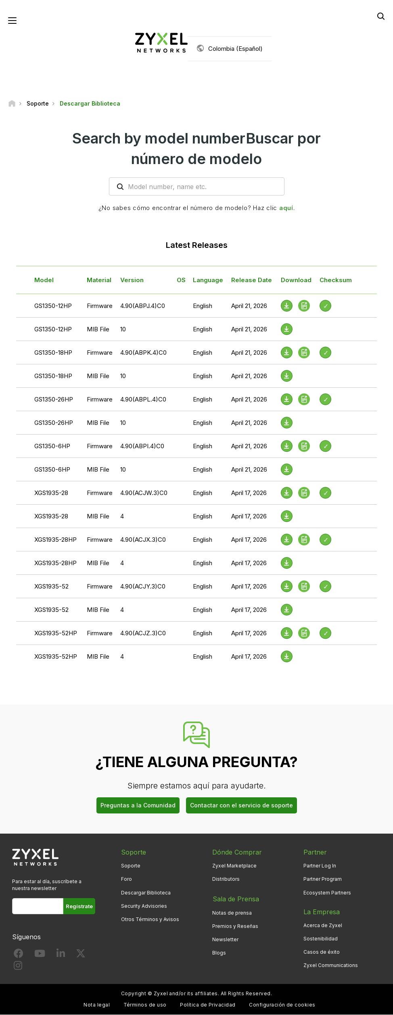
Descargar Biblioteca (146, 893)
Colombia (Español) (235, 48)
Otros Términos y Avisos (150, 920)
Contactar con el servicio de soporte (241, 805)
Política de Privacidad (208, 1005)
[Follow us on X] (81, 956)
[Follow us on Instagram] (18, 967)
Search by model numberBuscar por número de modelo (196, 148)
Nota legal (97, 1005)
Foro (126, 879)
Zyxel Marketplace (234, 866)
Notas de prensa (232, 912)
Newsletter (225, 939)
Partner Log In (319, 866)
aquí (286, 208)
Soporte (130, 866)
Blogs (219, 952)
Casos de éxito (321, 952)
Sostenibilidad (320, 939)
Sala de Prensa (235, 898)
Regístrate (79, 906)
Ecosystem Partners (327, 893)
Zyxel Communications (330, 966)
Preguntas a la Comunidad (138, 805)
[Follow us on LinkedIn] (60, 956)
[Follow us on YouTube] (39, 956)
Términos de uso (145, 1005)
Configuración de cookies (282, 1005)
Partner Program (322, 879)
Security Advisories (144, 906)
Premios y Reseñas (235, 925)
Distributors (226, 879)
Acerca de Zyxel (322, 925)
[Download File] (287, 329)
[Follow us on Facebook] (18, 956)
